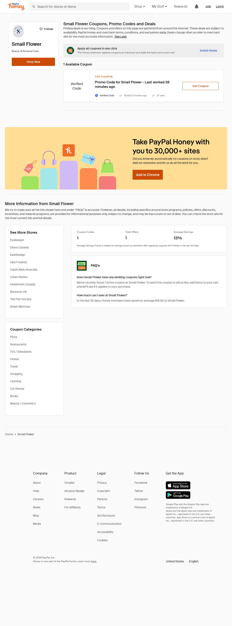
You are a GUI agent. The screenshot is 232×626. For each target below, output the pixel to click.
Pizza (13, 337)
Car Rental (17, 389)
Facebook (140, 483)
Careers (38, 499)
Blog (36, 515)
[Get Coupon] (200, 86)
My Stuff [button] (159, 6)
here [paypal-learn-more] (93, 561)
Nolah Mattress (20, 306)
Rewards (180, 6)
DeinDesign (17, 255)
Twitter (138, 491)
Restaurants (18, 344)
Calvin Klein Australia (23, 269)
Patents (102, 499)
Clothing (15, 381)
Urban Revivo (19, 277)
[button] (182, 561)
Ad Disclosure (106, 515)
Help (36, 491)
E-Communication (109, 524)
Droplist (69, 483)
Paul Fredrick (18, 262)
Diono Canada (19, 247)
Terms (101, 507)
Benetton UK (18, 292)
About (37, 483)
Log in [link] (220, 6)
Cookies (102, 540)
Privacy (102, 483)
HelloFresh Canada (22, 284)
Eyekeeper (17, 240)
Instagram (141, 499)
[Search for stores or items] (79, 6)
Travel (14, 366)
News (36, 507)
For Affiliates (72, 507)
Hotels (14, 359)
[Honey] (16, 6)
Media (37, 524)
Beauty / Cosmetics (23, 403)
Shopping (16, 374)
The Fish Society (20, 299)
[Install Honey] (208, 50)
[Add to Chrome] (148, 175)
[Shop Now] (33, 62)
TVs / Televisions (20, 352)
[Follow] (46, 29)
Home (9, 434)
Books (14, 396)
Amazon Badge (74, 491)
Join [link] (208, 6)
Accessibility (105, 532)
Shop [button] (139, 6)
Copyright (103, 491)
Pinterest (140, 507)
